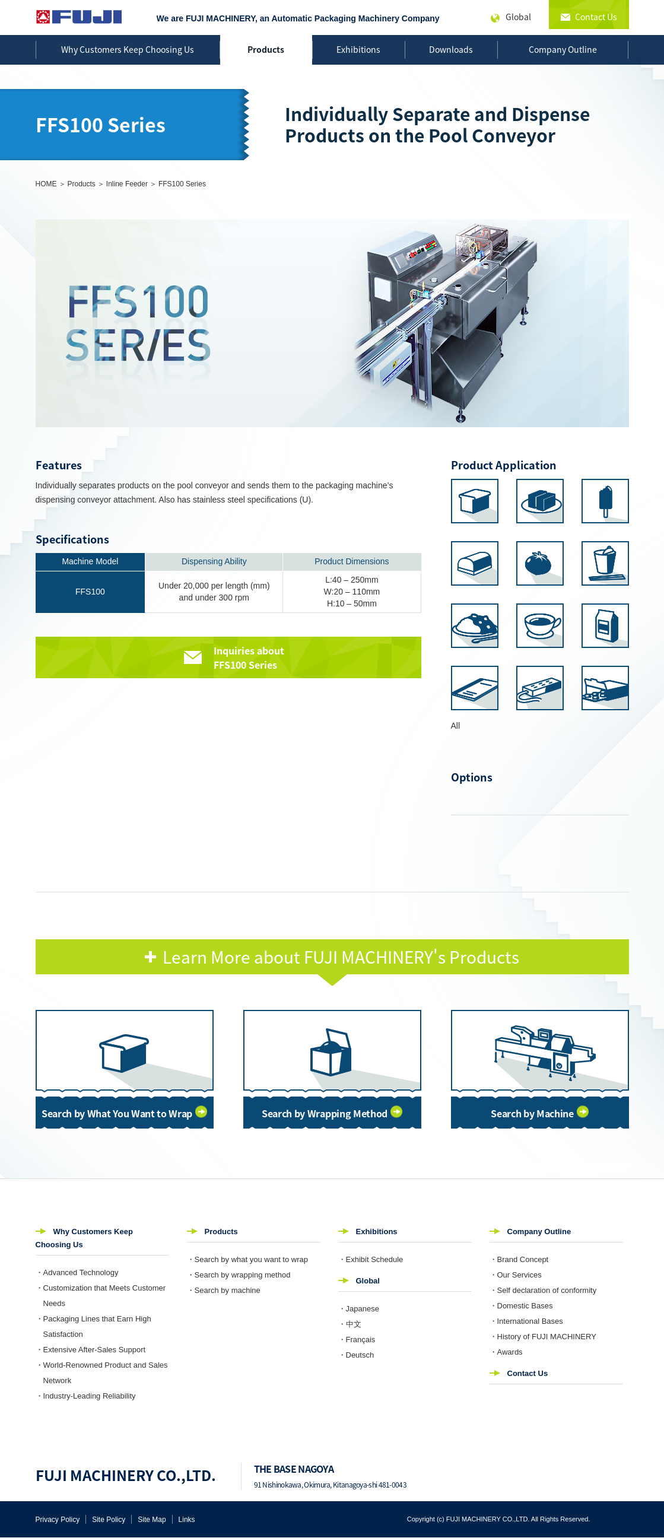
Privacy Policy (58, 1519)
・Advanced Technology (77, 1272)
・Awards (506, 1352)
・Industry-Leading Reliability (86, 1395)
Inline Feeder (127, 184)
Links (187, 1519)
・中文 (349, 1324)
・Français (357, 1339)
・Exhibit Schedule (371, 1259)
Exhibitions (358, 49)
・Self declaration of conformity (543, 1290)
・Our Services (516, 1274)
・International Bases (526, 1321)
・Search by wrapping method (239, 1274)
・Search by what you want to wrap (248, 1259)
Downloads (451, 49)
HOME (46, 184)
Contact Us (527, 1373)
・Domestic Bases (521, 1305)
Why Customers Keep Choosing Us (127, 49)
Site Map (152, 1519)
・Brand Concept (519, 1259)
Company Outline (563, 49)
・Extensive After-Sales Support (91, 1349)
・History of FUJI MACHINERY (543, 1336)
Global (368, 1280)
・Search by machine (223, 1290)
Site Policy (108, 1519)
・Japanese (358, 1308)
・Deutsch (356, 1354)
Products (265, 49)
